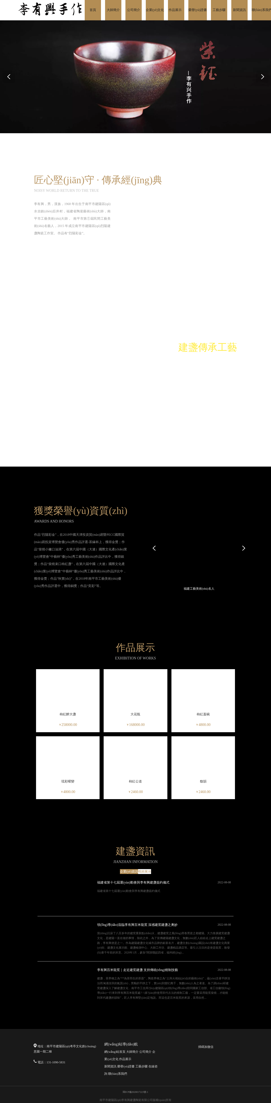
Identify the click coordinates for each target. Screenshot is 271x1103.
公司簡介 (145, 1051)
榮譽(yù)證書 (126, 1066)
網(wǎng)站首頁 (114, 1051)
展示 (128, 1059)
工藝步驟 (141, 1066)
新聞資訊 (110, 1066)
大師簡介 (132, 1051)
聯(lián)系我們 (117, 1073)
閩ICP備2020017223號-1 (135, 1092)
